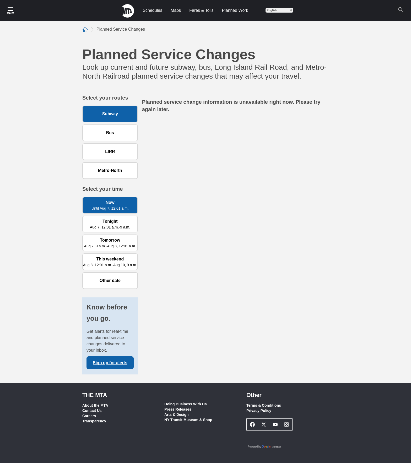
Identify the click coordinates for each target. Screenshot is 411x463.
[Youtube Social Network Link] (275, 424)
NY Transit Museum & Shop (188, 420)
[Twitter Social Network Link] (264, 424)
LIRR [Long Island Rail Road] (110, 151)
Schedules (152, 10)
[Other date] (110, 280)
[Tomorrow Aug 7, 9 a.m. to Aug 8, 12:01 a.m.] (110, 243)
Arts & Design (176, 414)
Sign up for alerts (110, 363)
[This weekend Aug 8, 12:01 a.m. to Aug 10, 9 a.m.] (110, 261)
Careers (89, 416)
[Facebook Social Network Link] (252, 424)
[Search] (400, 9)
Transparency (94, 421)
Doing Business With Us (185, 404)
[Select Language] (279, 10)
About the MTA (95, 405)
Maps (176, 10)
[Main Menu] (10, 10)
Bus (110, 132)
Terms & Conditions (263, 405)
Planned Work (235, 10)
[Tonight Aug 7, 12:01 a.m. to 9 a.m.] (110, 224)
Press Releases (177, 409)
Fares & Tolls (201, 10)
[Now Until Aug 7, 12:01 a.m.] (110, 205)
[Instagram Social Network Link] (287, 424)
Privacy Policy (258, 410)
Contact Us (92, 410)
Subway (110, 114)
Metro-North (110, 170)
